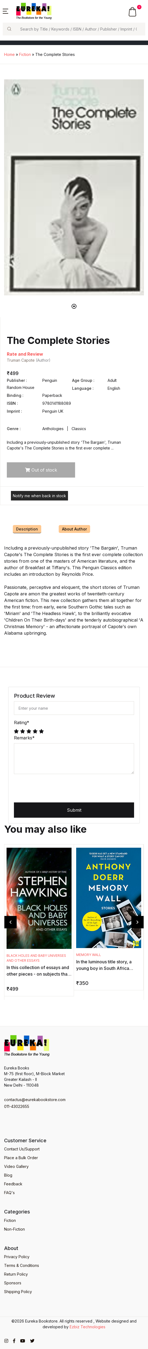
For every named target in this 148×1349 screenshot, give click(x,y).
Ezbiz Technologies (87, 1326)
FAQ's (9, 1192)
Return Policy (16, 1274)
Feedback (13, 1184)
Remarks (24, 738)
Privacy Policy (16, 1256)
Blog (8, 1175)
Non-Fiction (14, 1229)
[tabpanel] (74, 187)
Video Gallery (16, 1166)
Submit (74, 810)
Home (9, 54)
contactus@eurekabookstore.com (35, 1099)
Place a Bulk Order (21, 1157)
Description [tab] (27, 529)
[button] (5, 10)
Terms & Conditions (21, 1265)
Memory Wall (88, 955)
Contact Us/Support (22, 1149)
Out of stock (41, 470)
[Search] (80, 29)
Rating (21, 722)
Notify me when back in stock (39, 495)
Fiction (25, 54)
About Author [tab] (74, 529)
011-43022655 (16, 1106)
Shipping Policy (18, 1291)
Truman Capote (21, 360)
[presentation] (55, 789)
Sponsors (12, 1283)
